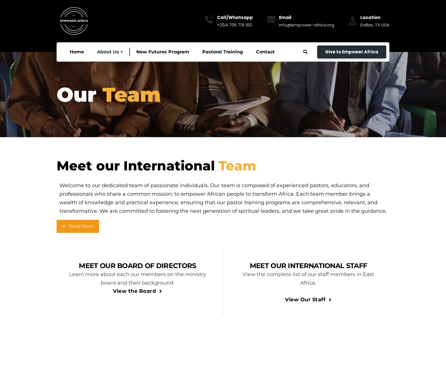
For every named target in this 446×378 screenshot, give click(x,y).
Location (370, 17)
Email (285, 17)
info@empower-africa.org (306, 25)
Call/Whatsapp (235, 17)
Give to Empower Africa (351, 52)
